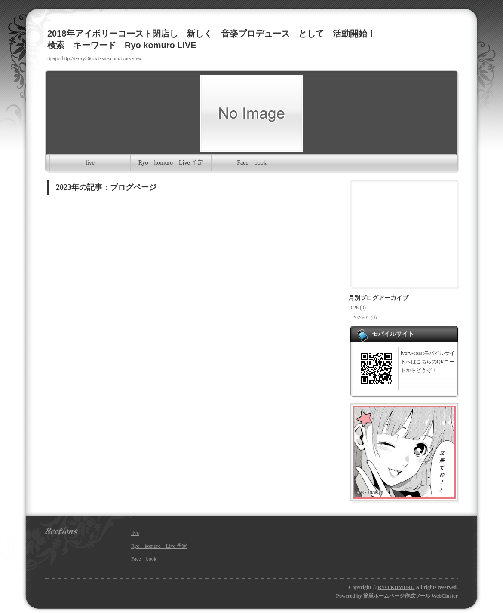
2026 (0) (357, 308)
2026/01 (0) (365, 317)
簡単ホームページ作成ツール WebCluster (410, 596)
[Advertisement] (404, 233)
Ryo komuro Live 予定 (170, 162)
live (90, 162)
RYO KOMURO (396, 587)
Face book (251, 162)
